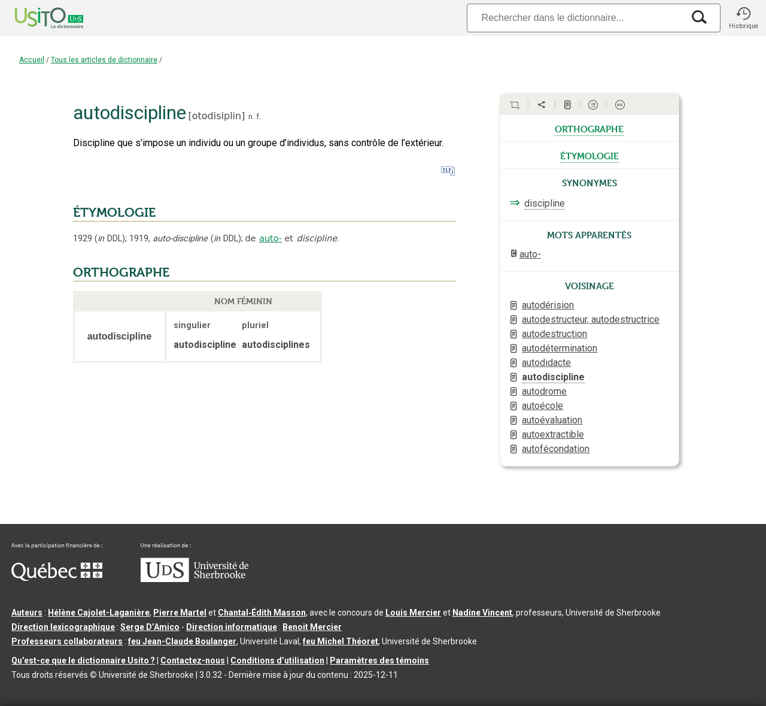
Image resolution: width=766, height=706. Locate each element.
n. (251, 116)
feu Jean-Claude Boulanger (182, 641)
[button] (743, 18)
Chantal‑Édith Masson (262, 612)
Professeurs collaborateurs (67, 641)
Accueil (31, 60)
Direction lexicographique (63, 627)
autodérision (548, 305)
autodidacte (546, 362)
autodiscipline (553, 377)
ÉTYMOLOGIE (114, 212)
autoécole (542, 405)
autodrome (544, 391)
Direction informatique (231, 627)
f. (258, 116)
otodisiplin (216, 116)
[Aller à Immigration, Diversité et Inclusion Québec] (56, 578)
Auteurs (26, 612)
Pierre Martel (179, 612)
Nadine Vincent (482, 612)
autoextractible (553, 434)
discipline (544, 203)
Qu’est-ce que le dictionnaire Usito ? (83, 660)
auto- (270, 238)
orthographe (589, 128)
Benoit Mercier (312, 627)
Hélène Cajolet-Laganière (99, 612)
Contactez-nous (192, 660)
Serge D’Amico (150, 627)
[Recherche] (575, 17)
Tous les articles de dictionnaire (104, 60)
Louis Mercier (413, 612)
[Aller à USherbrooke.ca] (194, 579)
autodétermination (559, 348)
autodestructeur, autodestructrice (590, 319)
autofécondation (555, 448)
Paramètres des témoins (379, 660)
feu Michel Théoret (340, 641)
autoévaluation (552, 420)
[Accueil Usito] (36, 18)
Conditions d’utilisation (277, 660)
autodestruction (554, 334)
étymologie (589, 155)
